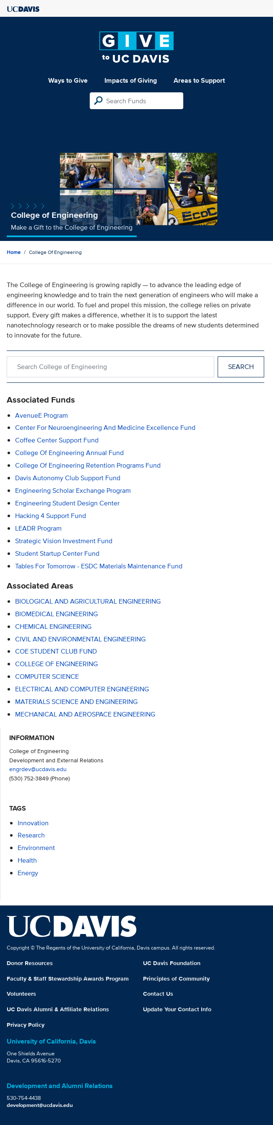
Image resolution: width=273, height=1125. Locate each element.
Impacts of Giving (130, 80)
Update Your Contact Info (177, 1009)
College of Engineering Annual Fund (69, 453)
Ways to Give (68, 80)
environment (36, 848)
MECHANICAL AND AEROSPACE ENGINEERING (85, 714)
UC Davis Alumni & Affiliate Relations (58, 1009)
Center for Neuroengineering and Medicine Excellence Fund (105, 427)
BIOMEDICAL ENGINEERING (56, 614)
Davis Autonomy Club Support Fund (67, 478)
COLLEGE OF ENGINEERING (56, 664)
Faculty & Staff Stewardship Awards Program (68, 978)
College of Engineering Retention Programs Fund (88, 465)
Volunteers (21, 993)
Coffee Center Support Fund (57, 440)
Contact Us (158, 993)
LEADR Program (38, 528)
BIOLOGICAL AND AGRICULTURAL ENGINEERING (88, 601)
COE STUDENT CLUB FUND (56, 651)
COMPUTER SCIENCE (47, 676)
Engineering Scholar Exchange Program (73, 490)
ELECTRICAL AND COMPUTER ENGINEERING (82, 689)
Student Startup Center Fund (57, 553)
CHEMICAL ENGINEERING (53, 626)
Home (14, 252)
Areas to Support (199, 80)
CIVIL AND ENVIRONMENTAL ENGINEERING (80, 639)
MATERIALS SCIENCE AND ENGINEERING (76, 701)
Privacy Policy (25, 1024)
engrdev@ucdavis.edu (38, 768)
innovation (33, 823)
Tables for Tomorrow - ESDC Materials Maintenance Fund (98, 566)
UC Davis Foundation (171, 963)
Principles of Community (176, 978)
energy (28, 873)
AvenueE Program (41, 415)
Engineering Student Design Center (67, 503)
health (27, 860)
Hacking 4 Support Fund (50, 516)
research (31, 835)
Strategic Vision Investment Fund (63, 541)
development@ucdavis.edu (40, 1105)
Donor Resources (30, 963)
